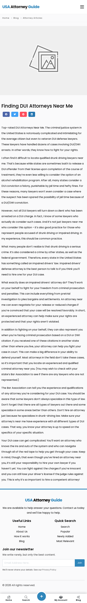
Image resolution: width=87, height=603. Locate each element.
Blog (16, 18)
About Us (21, 531)
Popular (65, 531)
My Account (61, 598)
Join (79, 562)
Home (5, 18)
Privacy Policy (49, 569)
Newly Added (65, 536)
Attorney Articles (32, 18)
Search (65, 527)
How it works (22, 536)
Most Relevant (65, 541)
